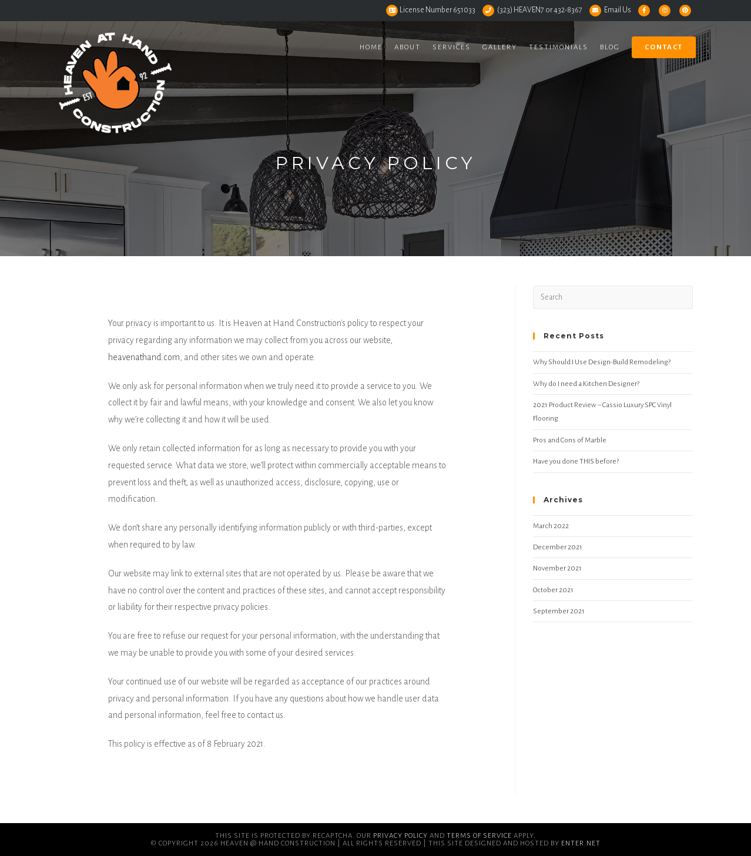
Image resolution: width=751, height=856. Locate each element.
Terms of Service (479, 836)
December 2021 (557, 547)
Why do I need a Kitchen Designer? (586, 384)
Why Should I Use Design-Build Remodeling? (601, 362)
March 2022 (551, 526)
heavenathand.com (144, 357)
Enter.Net (581, 843)
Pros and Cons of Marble (569, 440)
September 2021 (559, 611)
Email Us (617, 10)
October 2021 (553, 590)
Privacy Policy (400, 836)
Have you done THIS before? (576, 461)
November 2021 (557, 568)
